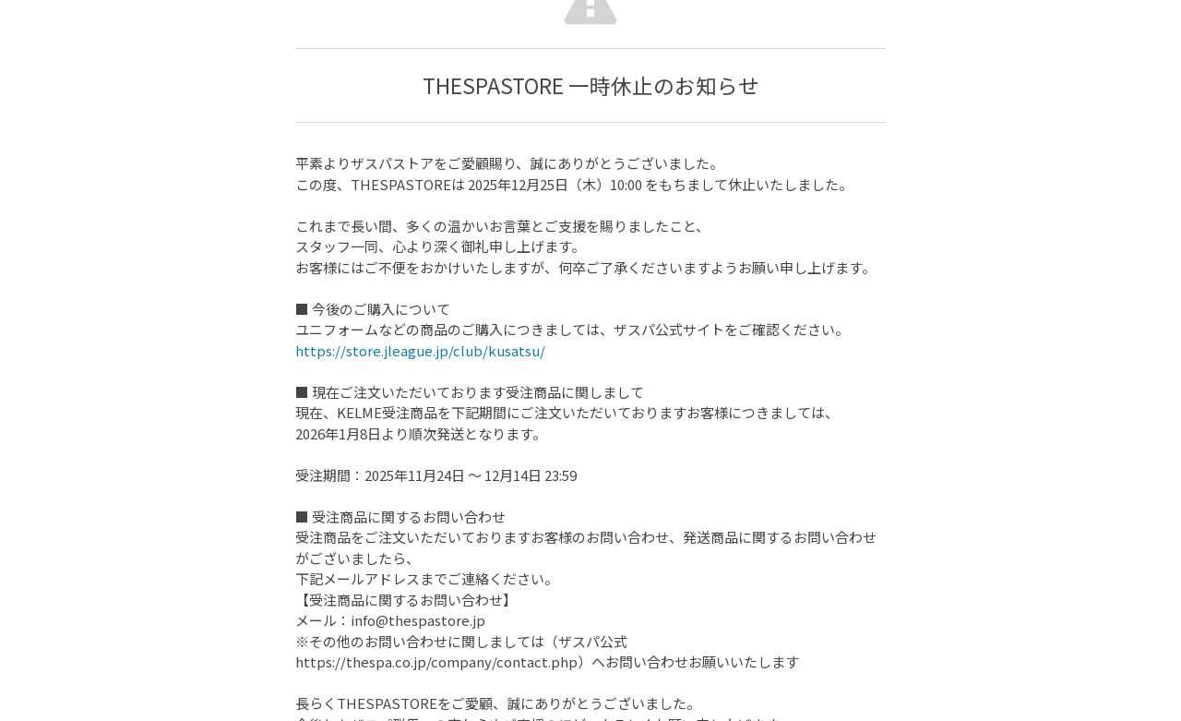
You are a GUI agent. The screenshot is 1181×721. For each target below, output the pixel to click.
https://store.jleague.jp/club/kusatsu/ (420, 350)
